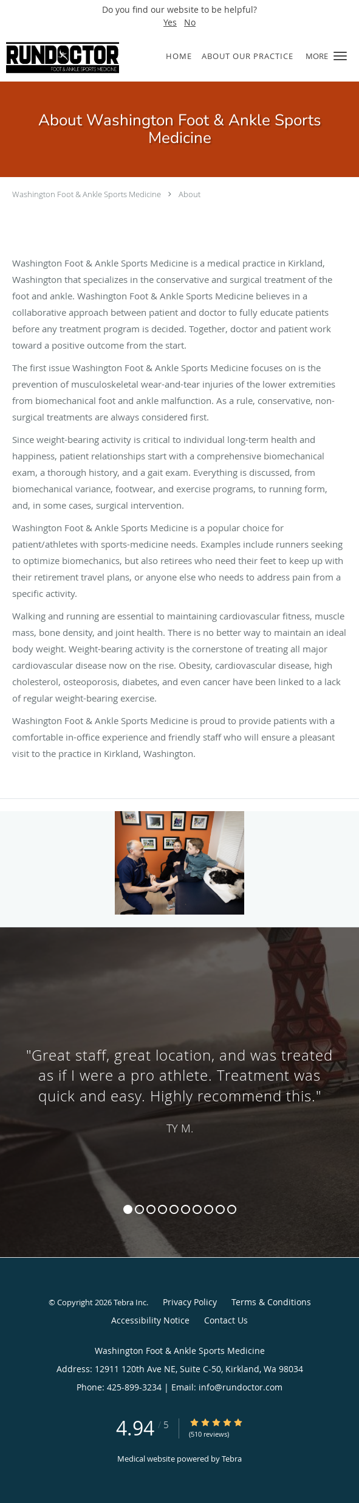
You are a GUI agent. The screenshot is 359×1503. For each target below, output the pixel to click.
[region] (179, 1080)
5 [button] (174, 1209)
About (189, 194)
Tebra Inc (130, 1302)
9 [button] (220, 1209)
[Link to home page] (81, 57)
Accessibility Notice (150, 1320)
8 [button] (208, 1209)
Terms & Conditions (271, 1302)
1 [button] (128, 1209)
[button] (340, 56)
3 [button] (151, 1209)
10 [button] (231, 1209)
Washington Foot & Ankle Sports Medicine (86, 194)
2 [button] (139, 1209)
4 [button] (162, 1209)
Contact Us (226, 1320)
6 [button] (185, 1209)
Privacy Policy (190, 1302)
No (190, 22)
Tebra (232, 1458)
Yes (170, 22)
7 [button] (197, 1209)
